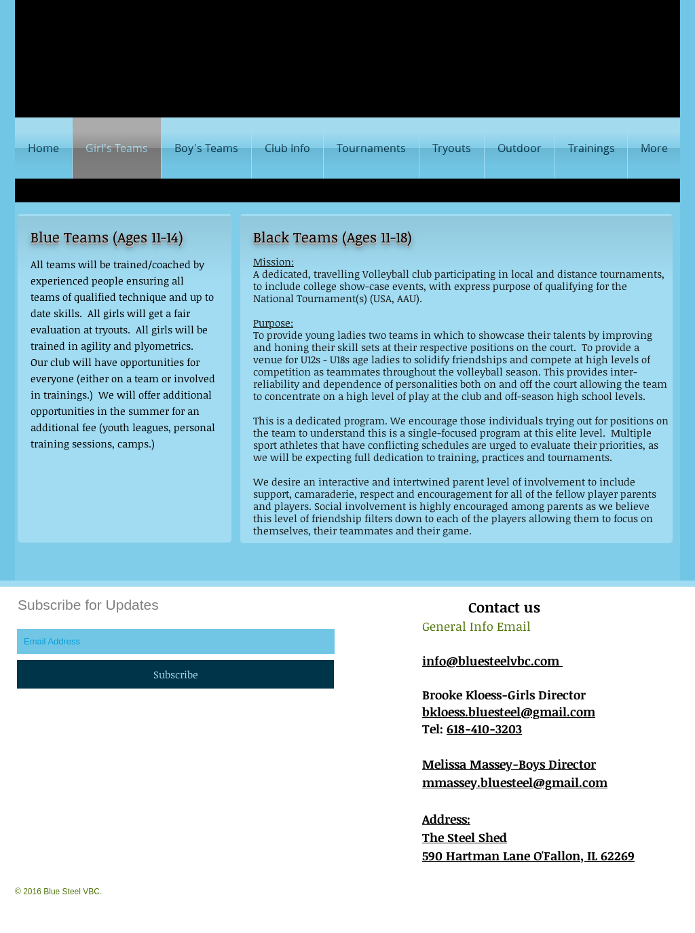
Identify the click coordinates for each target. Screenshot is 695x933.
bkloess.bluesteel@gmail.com (508, 711)
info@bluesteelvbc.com (492, 661)
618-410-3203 (484, 728)
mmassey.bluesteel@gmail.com (514, 782)
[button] (206, 148)
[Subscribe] (175, 674)
